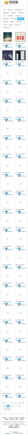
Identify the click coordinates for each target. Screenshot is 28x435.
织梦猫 (16, 424)
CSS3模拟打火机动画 (21, 246)
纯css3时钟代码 (6, 172)
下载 (6, 45)
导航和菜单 (13, 12)
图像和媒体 (6, 12)
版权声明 (22, 418)
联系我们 (5, 418)
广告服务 (6, 419)
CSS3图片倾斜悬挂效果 (8, 228)
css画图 (12, 21)
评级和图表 (13, 18)
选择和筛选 (17, 15)
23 (15, 403)
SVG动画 (5, 21)
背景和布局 (21, 12)
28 (12, 406)
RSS (17, 419)
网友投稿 (16, 418)
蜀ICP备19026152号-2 (14, 427)
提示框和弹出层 (18, 9)
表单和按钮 (10, 15)
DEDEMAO (10, 47)
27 (8, 406)
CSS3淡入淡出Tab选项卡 (8, 320)
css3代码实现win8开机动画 (9, 135)
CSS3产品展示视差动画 (21, 338)
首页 (4, 403)
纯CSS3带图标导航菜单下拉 (9, 191)
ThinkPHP (16, 426)
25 (23, 403)
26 (4, 406)
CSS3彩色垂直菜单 (7, 264)
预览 (3, 45)
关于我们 (11, 418)
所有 (4, 9)
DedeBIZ (11, 426)
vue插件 (11, 24)
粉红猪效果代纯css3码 (21, 228)
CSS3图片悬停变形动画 (21, 117)
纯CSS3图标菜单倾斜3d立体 (9, 283)
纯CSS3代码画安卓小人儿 (22, 135)
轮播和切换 (6, 18)
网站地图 (12, 419)
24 (19, 403)
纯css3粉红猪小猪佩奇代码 (9, 246)
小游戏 (4, 24)
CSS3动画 (20, 18)
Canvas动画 (19, 21)
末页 (19, 406)
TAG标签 (22, 419)
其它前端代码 (6, 27)
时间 (4, 15)
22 (11, 403)
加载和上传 (10, 9)
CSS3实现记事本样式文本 (22, 283)
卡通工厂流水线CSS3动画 (9, 338)
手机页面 (17, 24)
